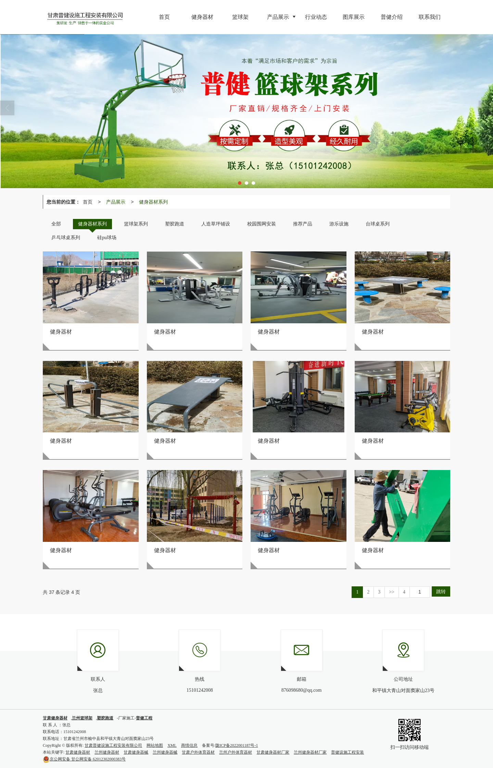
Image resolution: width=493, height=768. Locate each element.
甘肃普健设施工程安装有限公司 (113, 745)
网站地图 (155, 745)
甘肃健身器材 (77, 752)
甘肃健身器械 (136, 752)
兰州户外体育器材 (235, 752)
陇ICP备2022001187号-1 (236, 745)
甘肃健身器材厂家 (272, 752)
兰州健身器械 (165, 752)
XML (172, 745)
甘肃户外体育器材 (198, 752)
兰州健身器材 (106, 752)
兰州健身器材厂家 (310, 752)
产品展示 (115, 202)
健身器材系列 (153, 202)
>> (391, 592)
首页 (87, 202)
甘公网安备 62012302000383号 (84, 759)
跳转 (441, 591)
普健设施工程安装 (347, 752)
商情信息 (189, 745)
